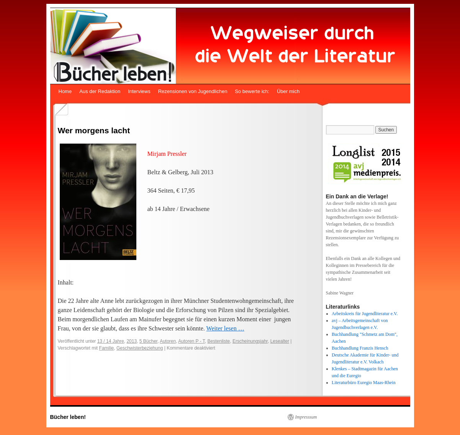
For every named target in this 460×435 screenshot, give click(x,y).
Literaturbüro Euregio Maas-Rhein (364, 382)
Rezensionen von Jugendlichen (193, 91)
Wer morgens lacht (94, 130)
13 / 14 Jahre (110, 341)
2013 (131, 341)
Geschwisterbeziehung (139, 348)
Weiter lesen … (225, 328)
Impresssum (306, 417)
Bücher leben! (68, 417)
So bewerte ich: (252, 91)
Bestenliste (219, 341)
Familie (106, 348)
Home (65, 91)
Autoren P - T (191, 341)
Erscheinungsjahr (250, 341)
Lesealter (279, 341)
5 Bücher (148, 341)
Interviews (139, 91)
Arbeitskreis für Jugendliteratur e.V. (365, 313)
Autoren (168, 341)
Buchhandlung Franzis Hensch (360, 348)
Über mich (288, 91)
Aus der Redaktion (99, 91)
